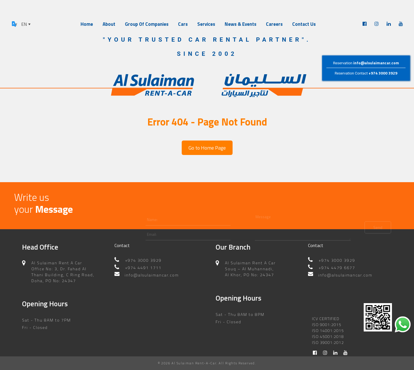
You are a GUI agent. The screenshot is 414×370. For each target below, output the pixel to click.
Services (206, 24)
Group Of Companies (146, 24)
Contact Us (304, 24)
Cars (183, 24)
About (109, 24)
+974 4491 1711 (143, 261)
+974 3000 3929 (383, 73)
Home (87, 24)
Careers (274, 24)
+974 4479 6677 (337, 261)
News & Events (240, 24)
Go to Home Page (207, 148)
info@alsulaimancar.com (376, 63)
